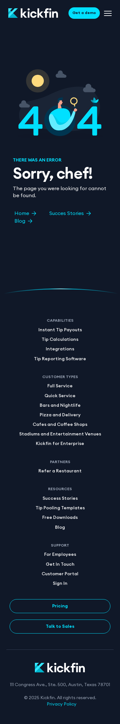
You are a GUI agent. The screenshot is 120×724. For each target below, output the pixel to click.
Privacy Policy (61, 704)
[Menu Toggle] (108, 13)
